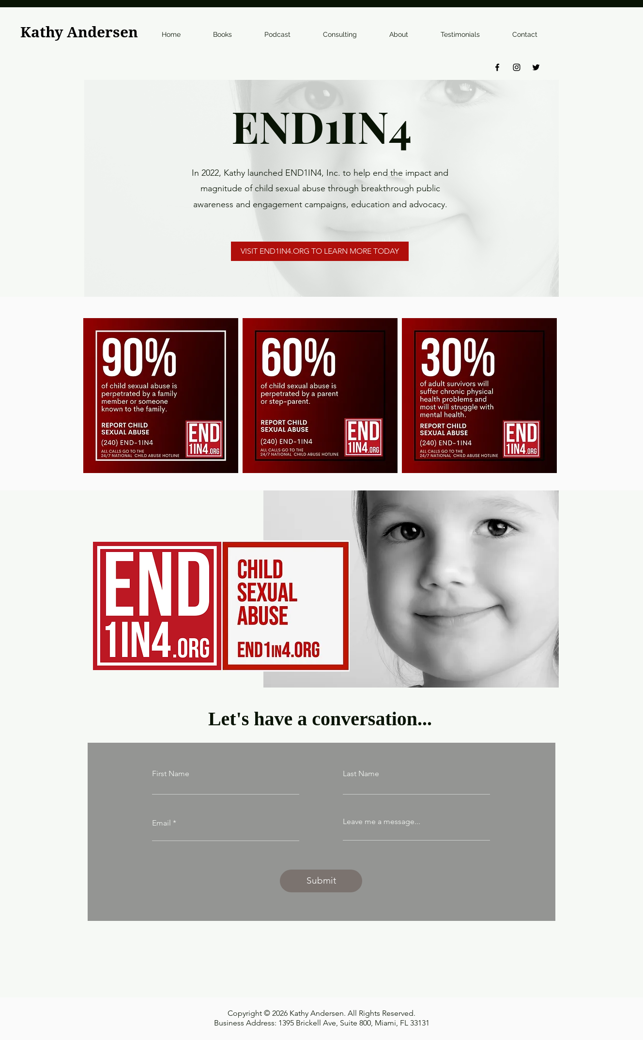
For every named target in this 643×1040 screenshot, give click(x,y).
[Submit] (321, 881)
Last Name (361, 774)
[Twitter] (536, 67)
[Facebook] (497, 67)
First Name (170, 774)
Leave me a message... (381, 822)
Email (161, 823)
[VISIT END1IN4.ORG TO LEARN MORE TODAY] (320, 251)
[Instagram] (516, 67)
